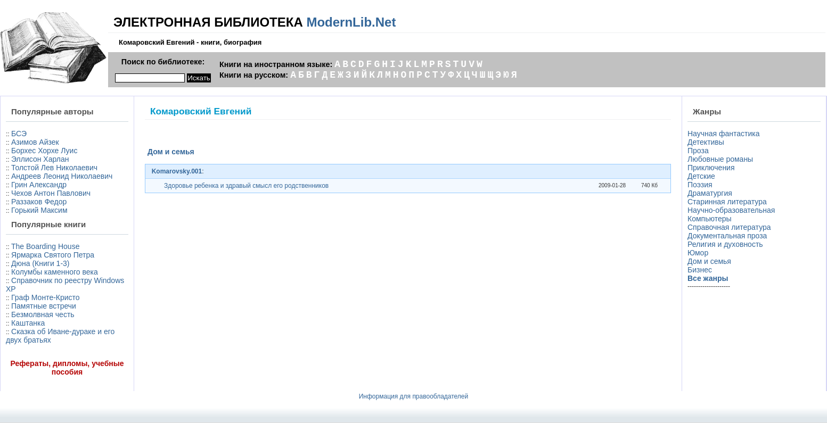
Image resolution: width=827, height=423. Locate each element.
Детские (701, 176)
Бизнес (699, 270)
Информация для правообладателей (414, 396)
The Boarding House (45, 246)
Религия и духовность (725, 244)
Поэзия (700, 184)
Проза (698, 150)
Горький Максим (39, 210)
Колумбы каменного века (54, 272)
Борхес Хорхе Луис (44, 150)
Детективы (705, 142)
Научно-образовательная (731, 210)
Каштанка (28, 323)
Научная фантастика (723, 133)
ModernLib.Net (351, 22)
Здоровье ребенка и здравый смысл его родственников (246, 185)
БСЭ (19, 133)
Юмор (697, 252)
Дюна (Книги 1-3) (40, 263)
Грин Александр (39, 184)
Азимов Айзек (35, 142)
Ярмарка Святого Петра (52, 255)
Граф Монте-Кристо (45, 297)
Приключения (711, 167)
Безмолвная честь (43, 314)
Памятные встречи (43, 306)
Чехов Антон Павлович (51, 193)
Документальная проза (727, 235)
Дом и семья (709, 261)
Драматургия (709, 193)
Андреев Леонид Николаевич (61, 176)
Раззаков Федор (39, 201)
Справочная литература (729, 227)
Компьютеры (709, 218)
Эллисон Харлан (40, 159)
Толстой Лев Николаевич (54, 167)
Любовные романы (720, 159)
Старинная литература (727, 201)
